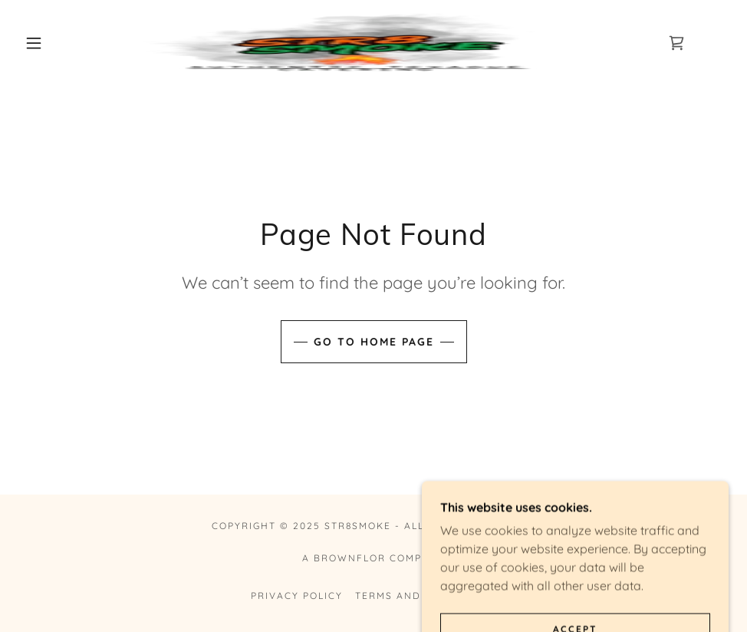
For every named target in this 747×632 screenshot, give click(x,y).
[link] (355, 43)
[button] (35, 43)
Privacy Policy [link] (297, 595)
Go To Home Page (374, 342)
